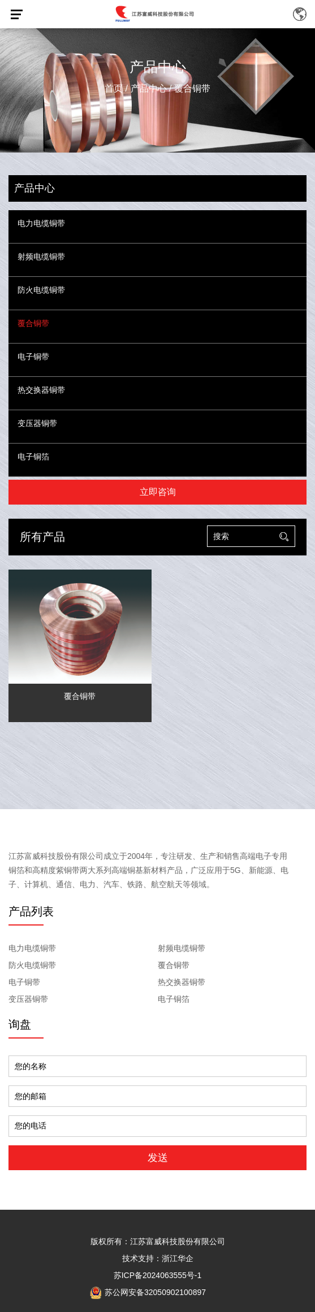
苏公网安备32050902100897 (148, 1292)
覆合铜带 (33, 323)
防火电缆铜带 (41, 290)
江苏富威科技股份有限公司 (177, 1241)
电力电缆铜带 (41, 223)
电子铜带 (33, 357)
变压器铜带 (37, 423)
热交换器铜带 (41, 390)
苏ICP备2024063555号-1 (158, 1275)
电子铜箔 (33, 457)
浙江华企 (177, 1258)
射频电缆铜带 (41, 257)
